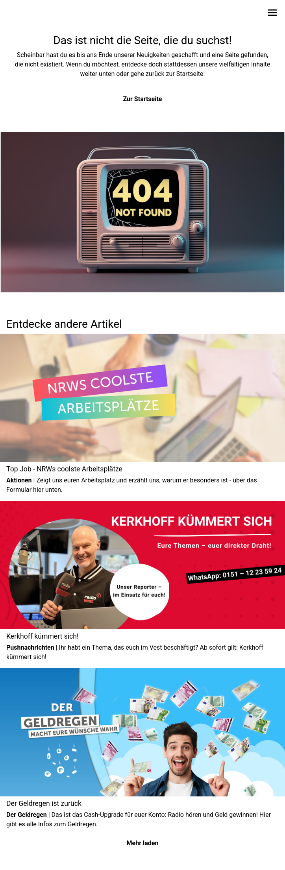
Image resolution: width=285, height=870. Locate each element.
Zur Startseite (142, 99)
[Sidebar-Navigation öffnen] (272, 14)
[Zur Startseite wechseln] (25, 14)
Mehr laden (143, 843)
